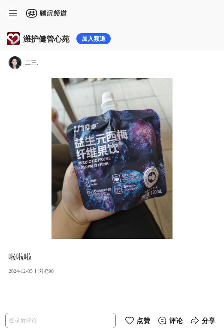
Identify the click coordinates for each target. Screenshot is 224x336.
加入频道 (94, 38)
